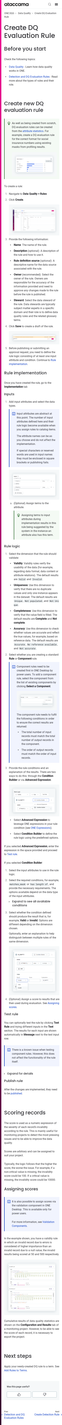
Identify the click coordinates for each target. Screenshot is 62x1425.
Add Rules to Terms (15, 1370)
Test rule (12, 854)
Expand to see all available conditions (31, 903)
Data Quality (24, 13)
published (16, 1093)
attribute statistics (32, 131)
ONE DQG (9, 13)
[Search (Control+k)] (49, 4)
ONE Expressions (41, 827)
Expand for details (20, 1074)
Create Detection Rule (46, 1414)
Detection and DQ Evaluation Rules (29, 76)
